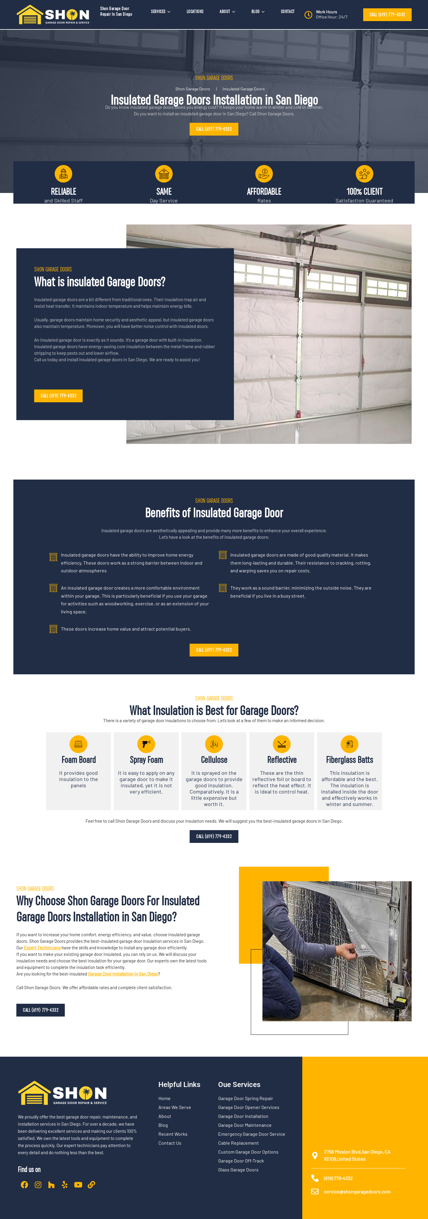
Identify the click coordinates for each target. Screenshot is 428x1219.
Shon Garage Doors (192, 88)
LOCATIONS (195, 11)
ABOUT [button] (227, 11)
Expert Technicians (42, 947)
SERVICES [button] (160, 11)
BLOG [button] (258, 11)
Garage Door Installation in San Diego (123, 973)
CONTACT (288, 11)
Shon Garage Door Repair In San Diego (116, 11)
